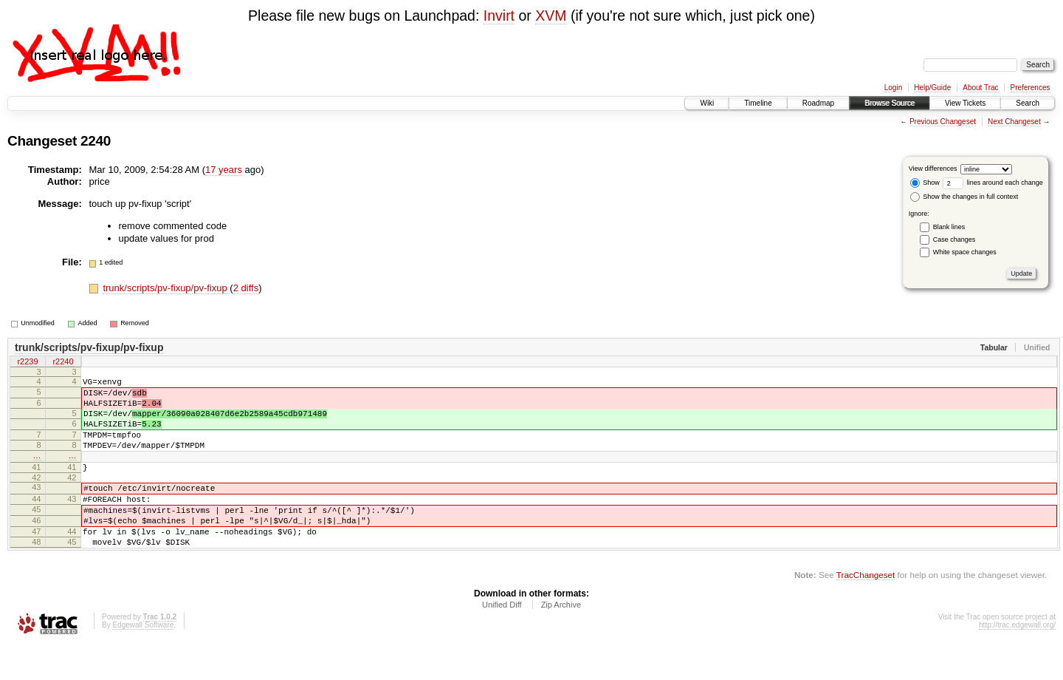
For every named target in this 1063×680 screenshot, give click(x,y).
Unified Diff (502, 640)
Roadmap (818, 103)
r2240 (62, 362)
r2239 (27, 362)
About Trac (980, 88)
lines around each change (993, 182)
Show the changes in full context (964, 196)
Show (925, 182)
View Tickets (965, 103)
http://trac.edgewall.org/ (1017, 660)
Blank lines (949, 227)
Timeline (757, 103)
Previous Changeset (942, 122)
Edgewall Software (142, 660)
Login (893, 88)
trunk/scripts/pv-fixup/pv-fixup (166, 287)
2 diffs (245, 287)
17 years (223, 169)
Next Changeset (1014, 122)
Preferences (1030, 88)
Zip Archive (561, 640)
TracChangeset (865, 610)
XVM (550, 15)
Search (1027, 103)
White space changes (965, 252)
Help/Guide (932, 88)
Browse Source (889, 103)
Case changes (954, 239)
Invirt (499, 15)
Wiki (707, 103)
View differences (933, 168)
